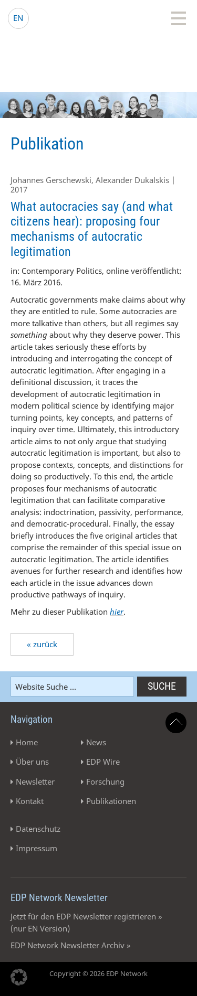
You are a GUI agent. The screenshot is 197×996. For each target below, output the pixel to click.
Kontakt (30, 801)
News (96, 742)
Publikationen (111, 801)
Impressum (36, 848)
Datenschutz (38, 828)
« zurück (42, 644)
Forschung (105, 781)
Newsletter (35, 781)
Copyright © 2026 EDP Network (98, 973)
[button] (19, 977)
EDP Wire (103, 761)
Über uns (32, 761)
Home (27, 742)
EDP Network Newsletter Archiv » (71, 945)
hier (116, 611)
